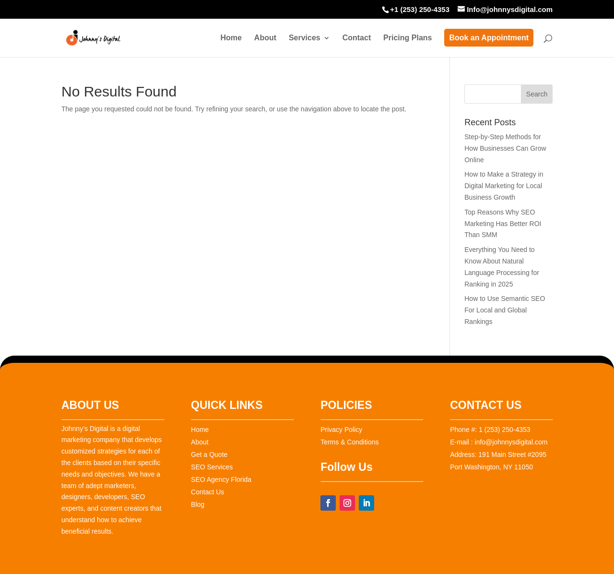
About (265, 38)
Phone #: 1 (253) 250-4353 (490, 429)
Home (230, 38)
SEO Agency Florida (221, 479)
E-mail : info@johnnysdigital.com (498, 442)
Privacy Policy (341, 429)
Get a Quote (209, 454)
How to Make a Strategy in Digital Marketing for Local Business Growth (503, 185)
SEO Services (212, 467)
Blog (197, 504)
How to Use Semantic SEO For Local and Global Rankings (504, 310)
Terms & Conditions (349, 442)
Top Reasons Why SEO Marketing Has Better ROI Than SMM (502, 223)
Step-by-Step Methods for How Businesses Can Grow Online (505, 148)
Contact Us (207, 492)
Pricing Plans (407, 38)
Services (304, 38)
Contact (356, 38)
